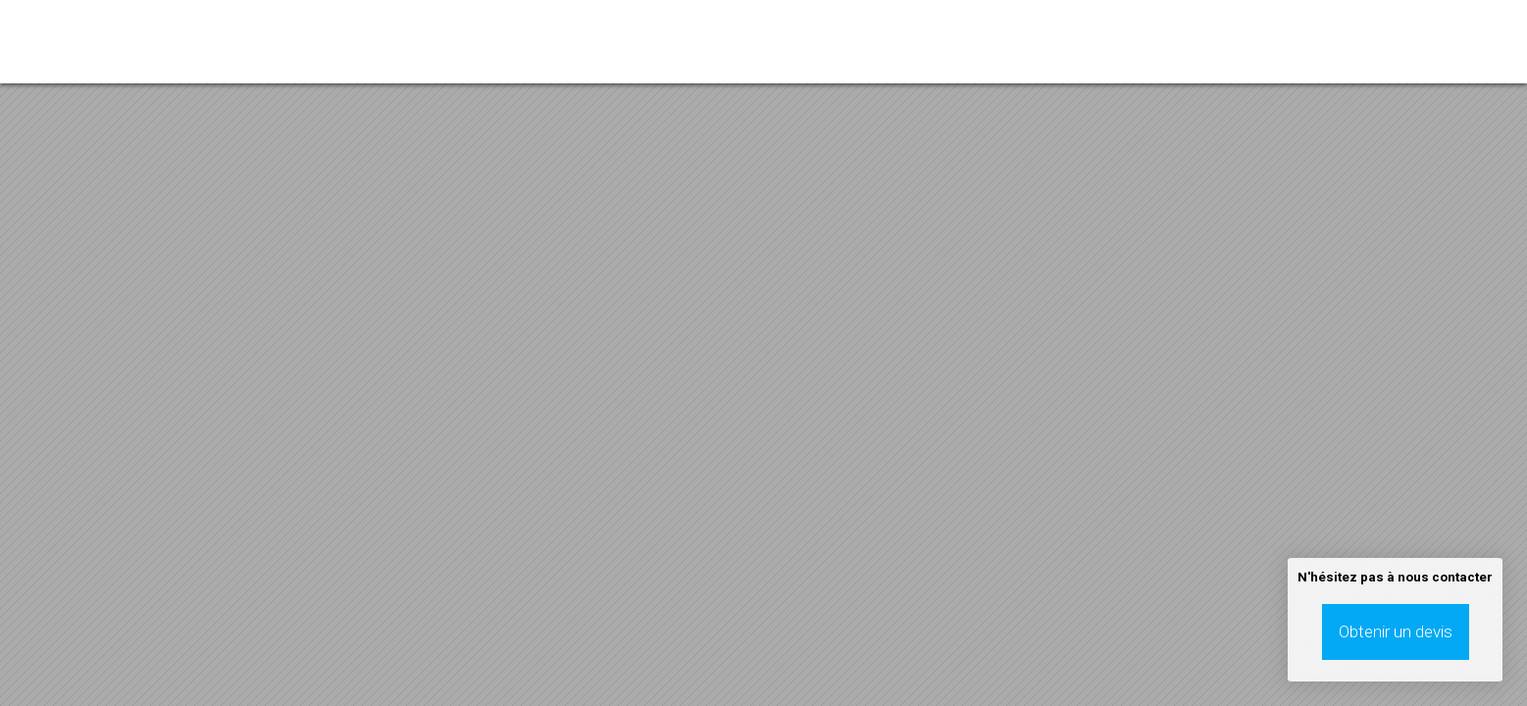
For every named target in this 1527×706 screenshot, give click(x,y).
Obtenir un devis (1395, 631)
